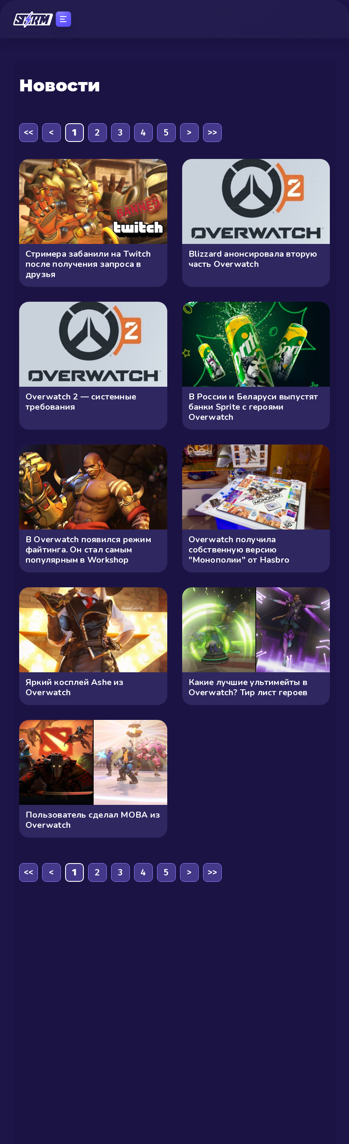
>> (212, 132)
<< (28, 132)
